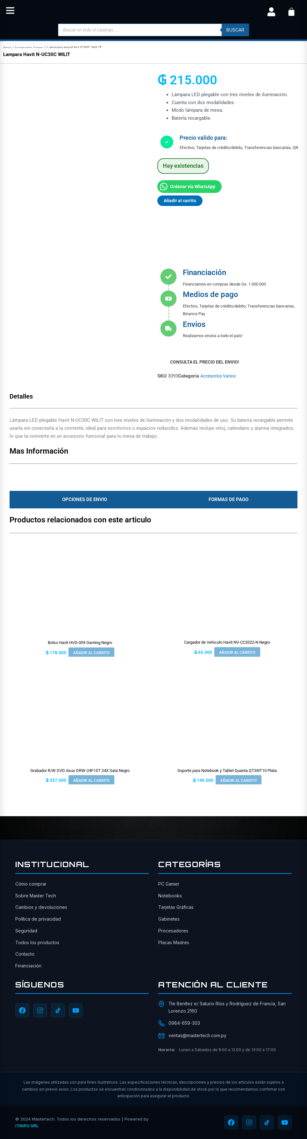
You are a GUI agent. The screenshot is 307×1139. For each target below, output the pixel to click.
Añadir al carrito (181, 201)
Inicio (8, 47)
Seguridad (26, 930)
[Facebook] (22, 1011)
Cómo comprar (30, 884)
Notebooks (170, 895)
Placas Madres (173, 942)
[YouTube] (76, 1011)
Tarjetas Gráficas (176, 907)
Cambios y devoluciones (41, 907)
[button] (10, 11)
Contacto (24, 954)
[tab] (83, 500)
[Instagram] (40, 1011)
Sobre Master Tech (35, 895)
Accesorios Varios (32, 47)
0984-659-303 (184, 1023)
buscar (234, 30)
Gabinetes (169, 919)
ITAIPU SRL (27, 1125)
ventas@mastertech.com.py (197, 1035)
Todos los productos (37, 942)
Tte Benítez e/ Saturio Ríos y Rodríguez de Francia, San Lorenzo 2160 (227, 1007)
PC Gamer (168, 884)
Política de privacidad (38, 919)
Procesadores (173, 930)
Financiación (28, 965)
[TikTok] (58, 1011)
